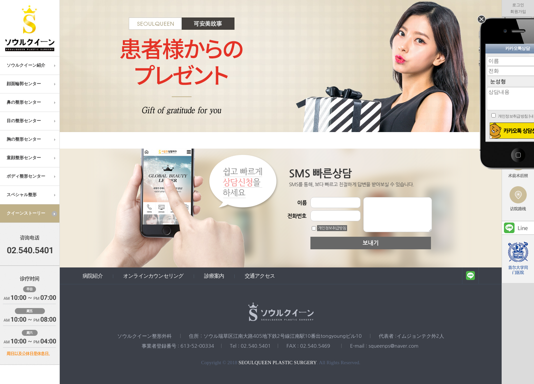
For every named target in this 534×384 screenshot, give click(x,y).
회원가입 (518, 11)
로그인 (518, 5)
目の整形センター (32, 120)
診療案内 (214, 275)
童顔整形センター (32, 157)
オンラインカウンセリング (153, 275)
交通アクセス (260, 275)
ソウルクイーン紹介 (32, 65)
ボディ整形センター (32, 176)
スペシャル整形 (32, 194)
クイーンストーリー (32, 214)
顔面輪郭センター (32, 84)
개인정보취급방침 (332, 228)
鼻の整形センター (32, 102)
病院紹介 (93, 275)
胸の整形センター (32, 139)
